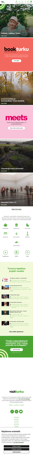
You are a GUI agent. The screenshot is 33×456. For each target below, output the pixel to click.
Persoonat (5, 225)
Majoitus (5, 234)
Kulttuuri (27, 225)
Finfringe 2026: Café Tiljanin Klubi (17, 321)
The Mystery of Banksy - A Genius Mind (18, 278)
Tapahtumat (5, 253)
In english (22, 405)
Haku (27, 253)
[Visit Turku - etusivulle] (3, 2)
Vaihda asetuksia (17, 452)
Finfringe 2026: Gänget (14, 294)
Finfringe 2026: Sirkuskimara (16, 302)
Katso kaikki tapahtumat (16, 331)
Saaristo (27, 234)
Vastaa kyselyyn (16, 349)
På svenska (16, 405)
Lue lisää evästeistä (18, 442)
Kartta (16, 253)
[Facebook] (12, 411)
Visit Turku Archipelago (24, 398)
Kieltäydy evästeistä (16, 449)
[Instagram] (16, 411)
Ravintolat (16, 225)
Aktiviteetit (16, 234)
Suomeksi (11, 405)
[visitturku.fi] (16, 392)
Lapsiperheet (16, 243)
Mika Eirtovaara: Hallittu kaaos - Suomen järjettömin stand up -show (18, 312)
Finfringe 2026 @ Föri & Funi (16, 285)
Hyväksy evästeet (16, 446)
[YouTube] (21, 411)
